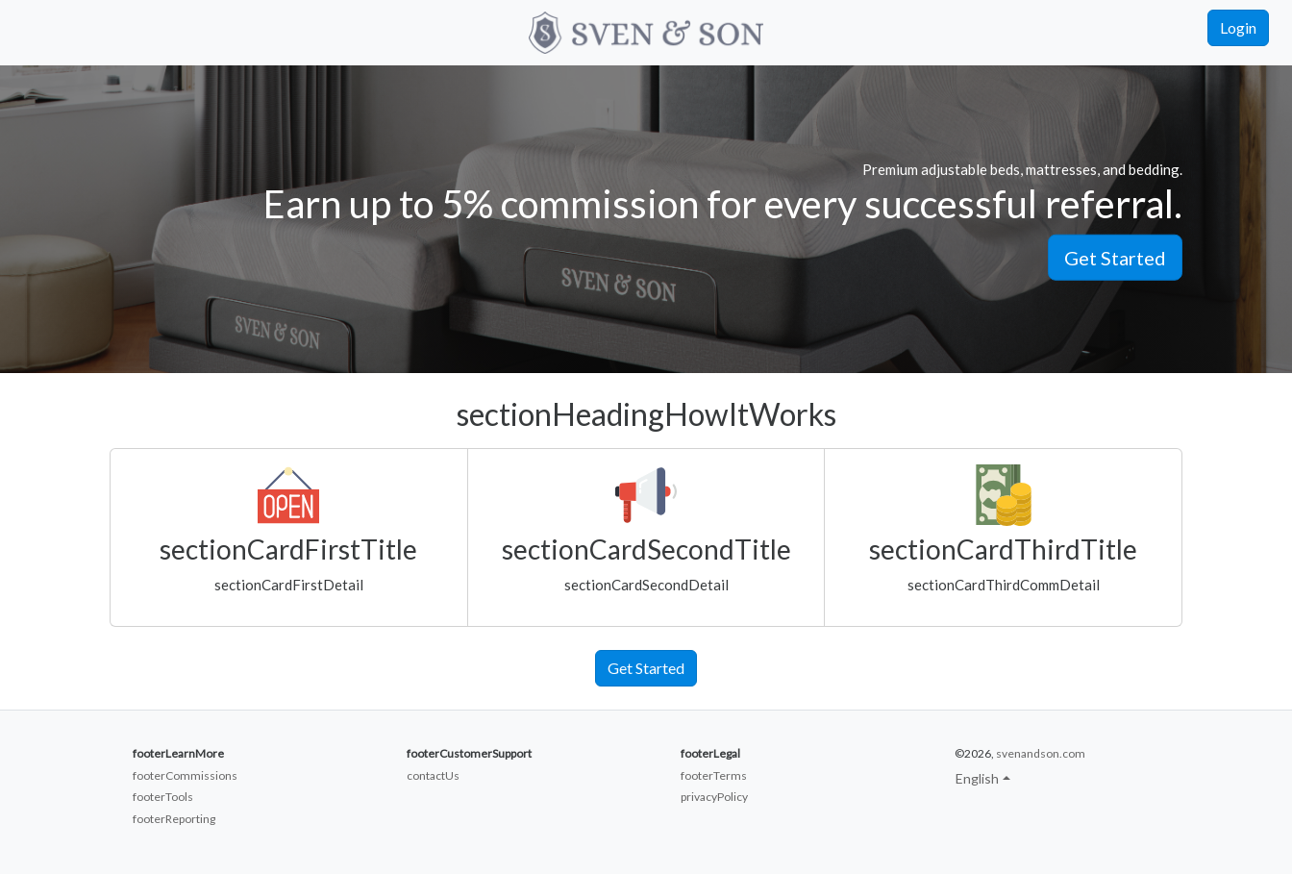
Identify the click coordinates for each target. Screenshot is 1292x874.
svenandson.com (1040, 753)
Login (1238, 27)
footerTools (163, 796)
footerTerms (714, 775)
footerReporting (174, 819)
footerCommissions (185, 775)
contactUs (433, 775)
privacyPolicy (714, 796)
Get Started (1115, 256)
